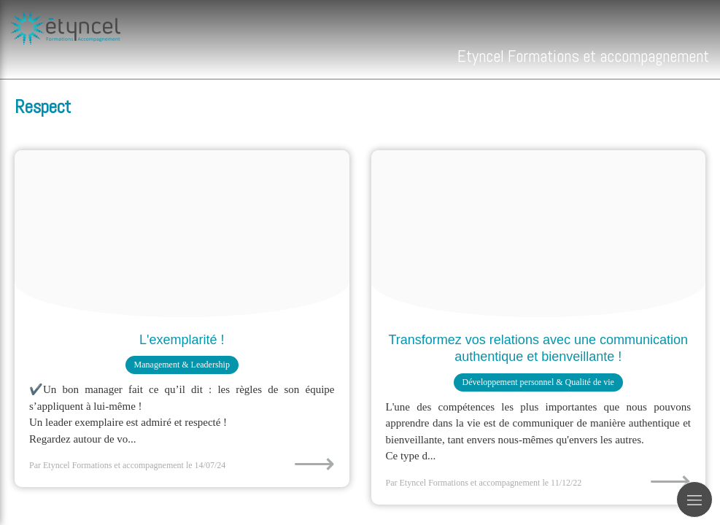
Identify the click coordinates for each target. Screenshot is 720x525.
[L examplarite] (182, 233)
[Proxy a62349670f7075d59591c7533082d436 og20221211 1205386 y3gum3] (538, 233)
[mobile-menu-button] (694, 499)
